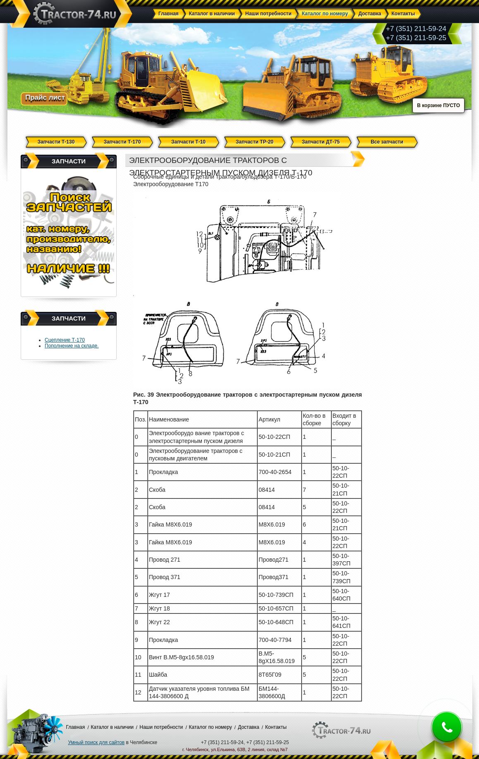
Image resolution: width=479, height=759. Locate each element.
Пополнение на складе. (72, 346)
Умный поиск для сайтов (96, 742)
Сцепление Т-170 (65, 340)
